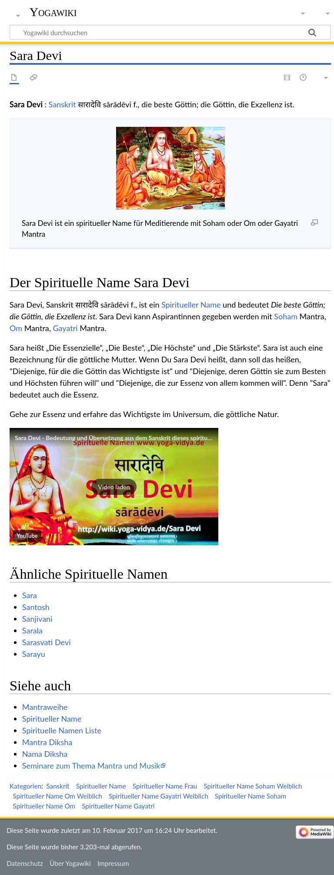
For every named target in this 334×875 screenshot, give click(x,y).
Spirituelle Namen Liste (61, 730)
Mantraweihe (44, 707)
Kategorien (25, 786)
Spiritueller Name (190, 304)
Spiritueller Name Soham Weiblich (253, 786)
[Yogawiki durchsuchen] (170, 32)
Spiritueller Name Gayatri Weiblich (158, 796)
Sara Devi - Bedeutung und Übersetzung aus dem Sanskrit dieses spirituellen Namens (129, 437)
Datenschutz (25, 863)
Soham (285, 316)
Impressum (113, 863)
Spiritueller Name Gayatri (118, 806)
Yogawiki (53, 12)
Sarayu (33, 654)
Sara (29, 595)
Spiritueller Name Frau (165, 786)
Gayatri (65, 328)
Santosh (36, 607)
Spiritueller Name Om (44, 806)
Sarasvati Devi (46, 642)
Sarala (32, 630)
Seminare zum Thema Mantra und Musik (91, 765)
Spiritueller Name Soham (250, 796)
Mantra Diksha (47, 742)
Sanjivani (37, 618)
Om (16, 328)
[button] (114, 486)
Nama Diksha (45, 754)
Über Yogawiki (70, 863)
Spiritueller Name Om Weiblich (57, 796)
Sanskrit (62, 104)
